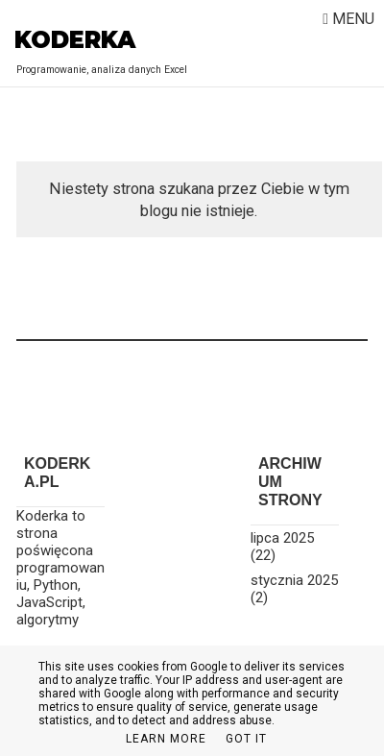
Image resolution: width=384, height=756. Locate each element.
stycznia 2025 (294, 580)
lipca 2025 (282, 538)
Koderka (74, 40)
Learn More (166, 738)
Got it (246, 738)
